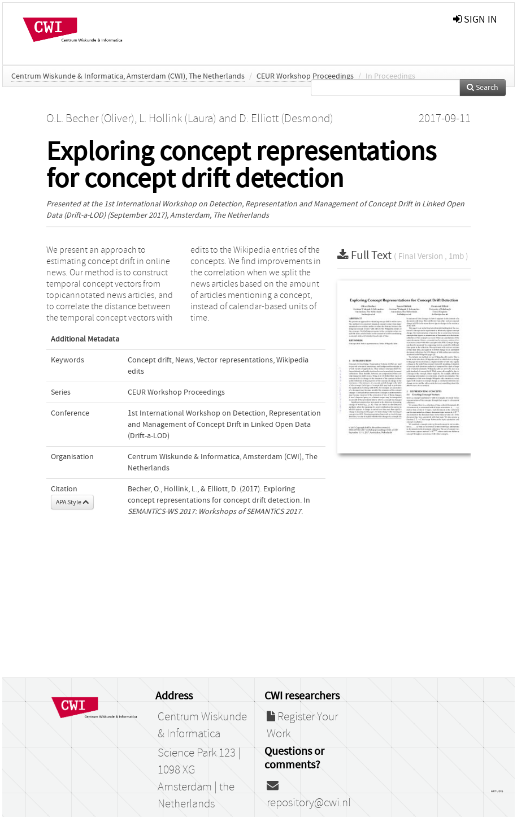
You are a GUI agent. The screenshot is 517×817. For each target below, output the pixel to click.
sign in (475, 19)
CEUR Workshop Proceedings (305, 76)
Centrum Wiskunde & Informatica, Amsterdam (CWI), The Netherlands (128, 76)
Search (482, 87)
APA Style (72, 502)
